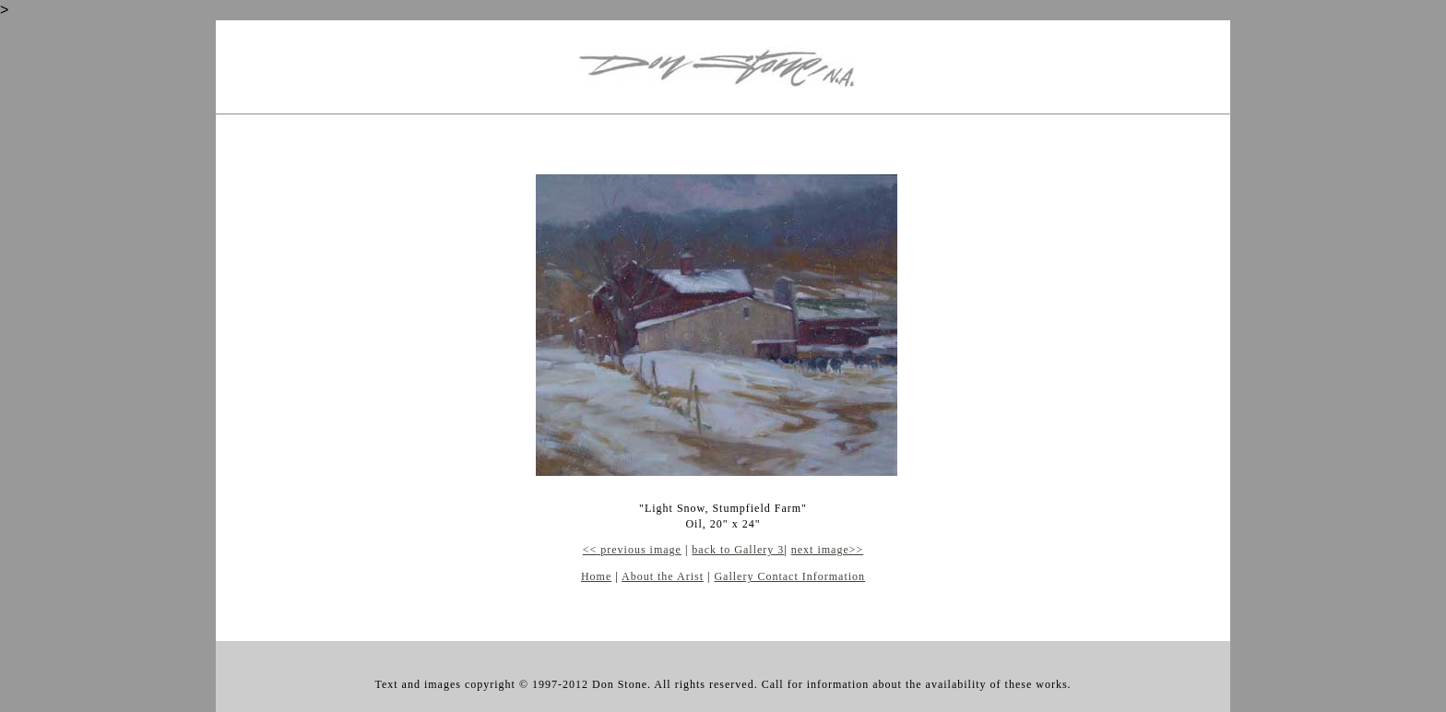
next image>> (827, 549)
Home (596, 576)
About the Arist (663, 576)
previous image (639, 549)
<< (590, 549)
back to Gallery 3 (738, 549)
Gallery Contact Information (789, 576)
